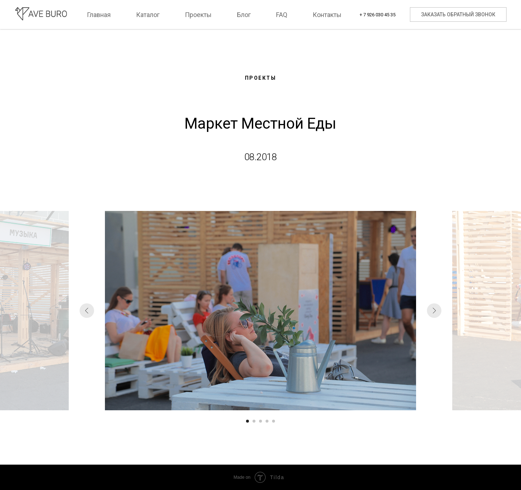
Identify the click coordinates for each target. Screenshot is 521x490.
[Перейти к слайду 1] (247, 421)
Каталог (148, 14)
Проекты (198, 14)
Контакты (327, 14)
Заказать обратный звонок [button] (458, 14)
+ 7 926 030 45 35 (377, 14)
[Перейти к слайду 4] (267, 421)
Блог (244, 14)
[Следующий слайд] (434, 310)
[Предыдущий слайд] (87, 310)
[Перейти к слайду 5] (273, 421)
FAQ (281, 14)
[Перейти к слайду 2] (254, 421)
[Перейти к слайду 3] (260, 421)
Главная (99, 14)
